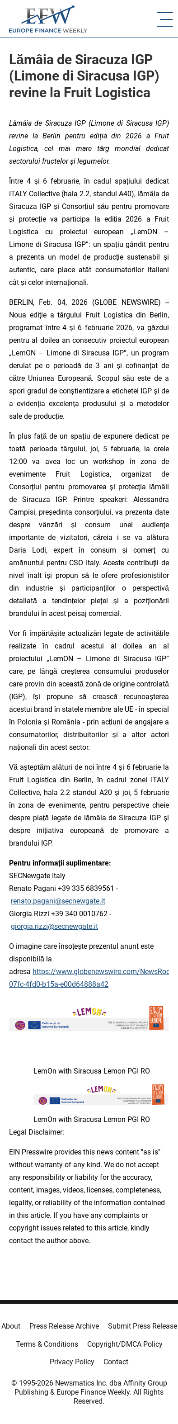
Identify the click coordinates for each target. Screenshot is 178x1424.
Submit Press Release (142, 1326)
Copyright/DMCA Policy (125, 1344)
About (10, 1326)
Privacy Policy (72, 1362)
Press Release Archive (64, 1326)
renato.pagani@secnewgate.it (58, 901)
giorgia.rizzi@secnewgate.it (54, 926)
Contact (115, 1362)
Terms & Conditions (47, 1344)
